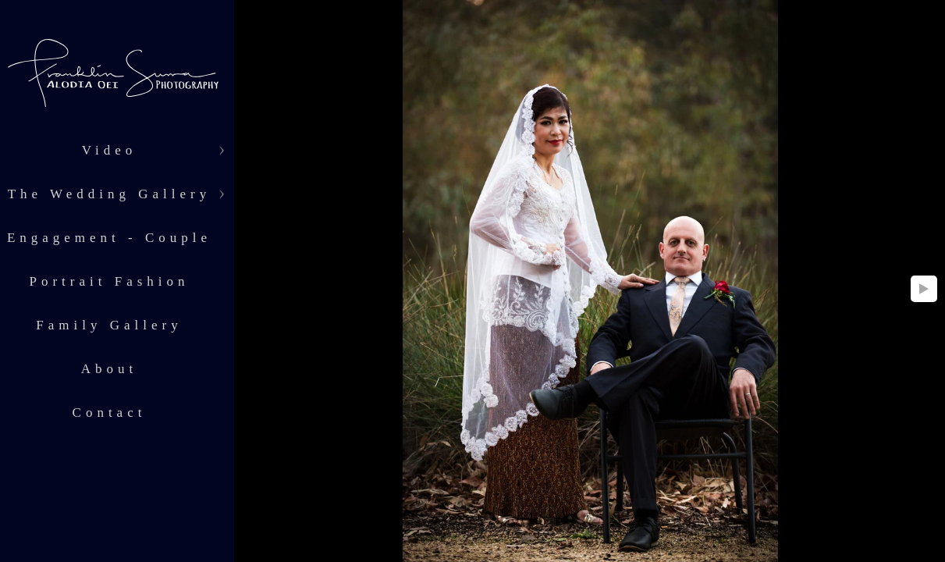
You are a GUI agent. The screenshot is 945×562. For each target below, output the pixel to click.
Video (109, 150)
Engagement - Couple (109, 237)
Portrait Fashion (109, 281)
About (109, 368)
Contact (110, 412)
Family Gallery (109, 325)
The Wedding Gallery (109, 194)
